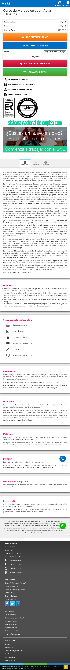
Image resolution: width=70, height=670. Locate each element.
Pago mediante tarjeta (12, 634)
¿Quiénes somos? (10, 615)
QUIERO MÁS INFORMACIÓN (35, 63)
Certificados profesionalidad (14, 618)
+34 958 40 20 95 (15, 560)
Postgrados (9, 647)
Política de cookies (11, 624)
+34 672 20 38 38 (15, 568)
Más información (29, 668)
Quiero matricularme (35, 37)
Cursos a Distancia (11, 596)
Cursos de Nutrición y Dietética (15, 589)
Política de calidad (11, 628)
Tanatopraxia (9, 654)
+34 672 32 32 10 (15, 564)
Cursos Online (9, 593)
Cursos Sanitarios (11, 599)
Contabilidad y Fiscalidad (13, 651)
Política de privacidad (12, 631)
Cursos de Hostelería (12, 586)
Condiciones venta (11, 621)
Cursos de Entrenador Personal (15, 583)
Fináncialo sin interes (35, 45)
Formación (59, 3)
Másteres (8, 644)
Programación (10, 660)
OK (66, 667)
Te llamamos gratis (34, 72)
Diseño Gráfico (10, 657)
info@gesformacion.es (16, 572)
